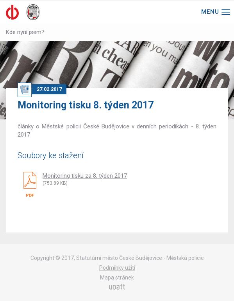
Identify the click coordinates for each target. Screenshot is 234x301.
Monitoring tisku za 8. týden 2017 (85, 175)
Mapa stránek (117, 277)
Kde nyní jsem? (25, 32)
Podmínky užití (117, 268)
